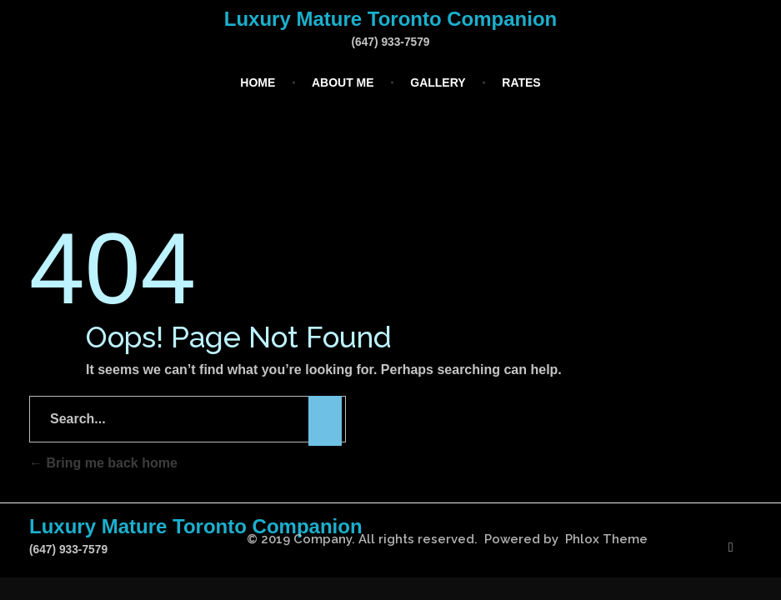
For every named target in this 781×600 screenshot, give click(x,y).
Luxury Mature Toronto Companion (391, 19)
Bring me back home (103, 463)
